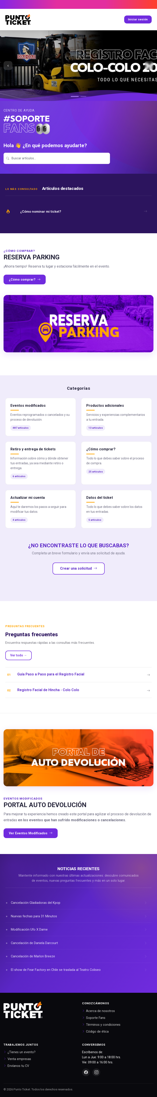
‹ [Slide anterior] (8, 65)
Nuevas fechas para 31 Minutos (34, 916)
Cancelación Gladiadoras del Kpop (35, 903)
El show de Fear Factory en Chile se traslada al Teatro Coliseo (56, 970)
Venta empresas (19, 1059)
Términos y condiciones (103, 1025)
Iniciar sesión (138, 19)
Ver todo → (18, 655)
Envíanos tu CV (18, 1066)
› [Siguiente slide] (149, 65)
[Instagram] (96, 1072)
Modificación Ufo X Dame (29, 929)
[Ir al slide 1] (75, 96)
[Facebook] (86, 1072)
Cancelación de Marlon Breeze (33, 956)
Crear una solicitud (78, 568)
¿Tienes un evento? (21, 1052)
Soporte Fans (95, 1018)
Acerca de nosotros (100, 1011)
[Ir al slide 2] (83, 96)
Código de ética (97, 1031)
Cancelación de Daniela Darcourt (34, 943)
